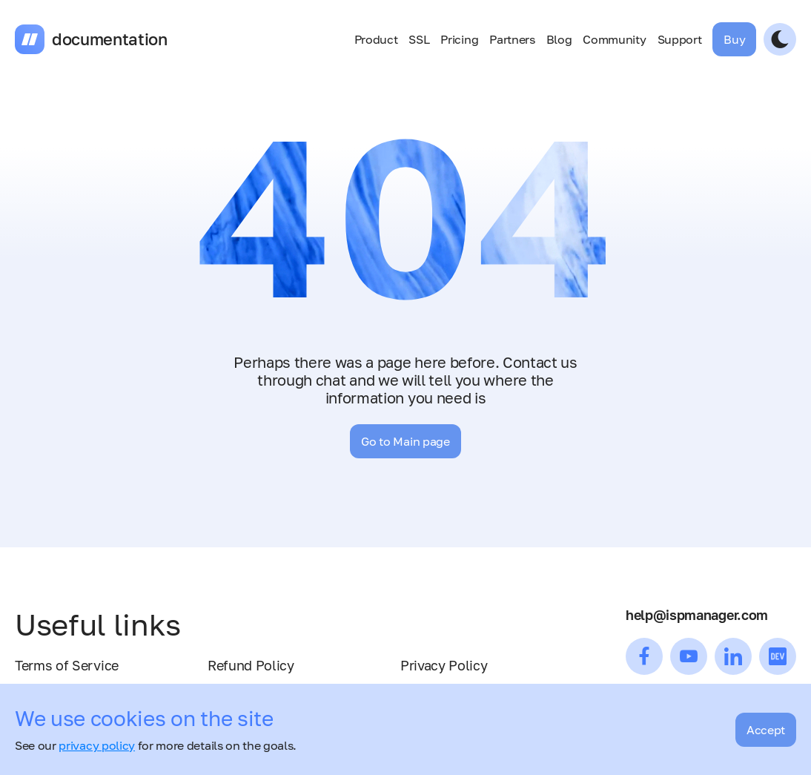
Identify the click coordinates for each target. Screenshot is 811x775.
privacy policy (97, 745)
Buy (734, 39)
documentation (110, 39)
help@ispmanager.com (697, 615)
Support (680, 39)
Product (376, 39)
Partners (511, 39)
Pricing (459, 39)
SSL (418, 39)
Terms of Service (67, 665)
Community (614, 39)
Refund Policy (251, 665)
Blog (559, 39)
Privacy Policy (444, 665)
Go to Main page (405, 441)
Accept (766, 729)
